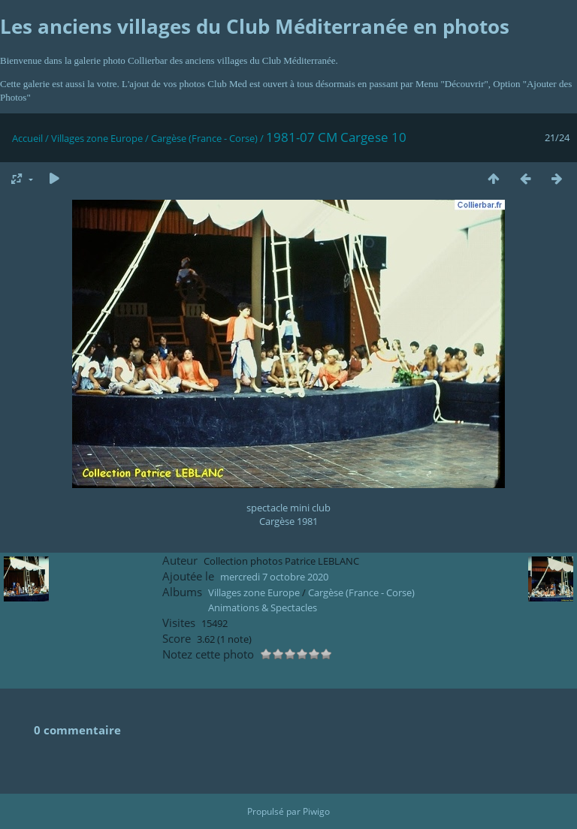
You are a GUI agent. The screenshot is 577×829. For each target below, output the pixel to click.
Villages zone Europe (97, 138)
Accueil (27, 138)
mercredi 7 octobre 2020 (274, 576)
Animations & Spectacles (262, 607)
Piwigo (316, 811)
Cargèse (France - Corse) (204, 138)
